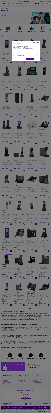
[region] (26, 51)
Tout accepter (30, 59)
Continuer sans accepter (35, 42)
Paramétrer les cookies (21, 59)
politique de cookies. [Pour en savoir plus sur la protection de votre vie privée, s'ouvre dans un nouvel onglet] (21, 55)
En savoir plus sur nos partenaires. (18, 56)
